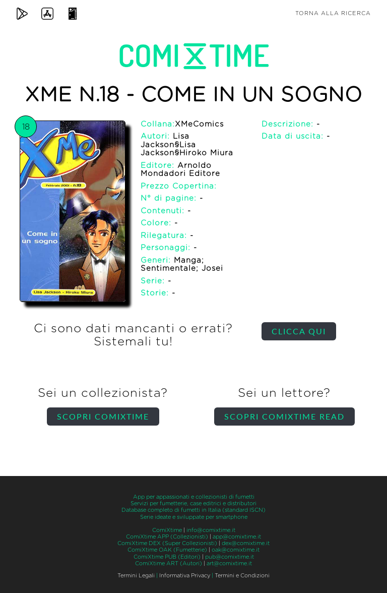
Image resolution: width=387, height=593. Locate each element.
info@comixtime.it (210, 530)
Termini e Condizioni (242, 575)
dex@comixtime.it (246, 543)
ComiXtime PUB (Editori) (167, 557)
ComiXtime (167, 530)
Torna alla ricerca (333, 13)
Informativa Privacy (184, 575)
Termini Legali (136, 575)
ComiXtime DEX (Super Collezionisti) (167, 543)
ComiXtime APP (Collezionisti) (167, 537)
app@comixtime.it (237, 537)
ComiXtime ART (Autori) (168, 563)
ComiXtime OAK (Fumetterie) (167, 550)
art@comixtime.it (229, 563)
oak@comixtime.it (236, 550)
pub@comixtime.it (229, 557)
